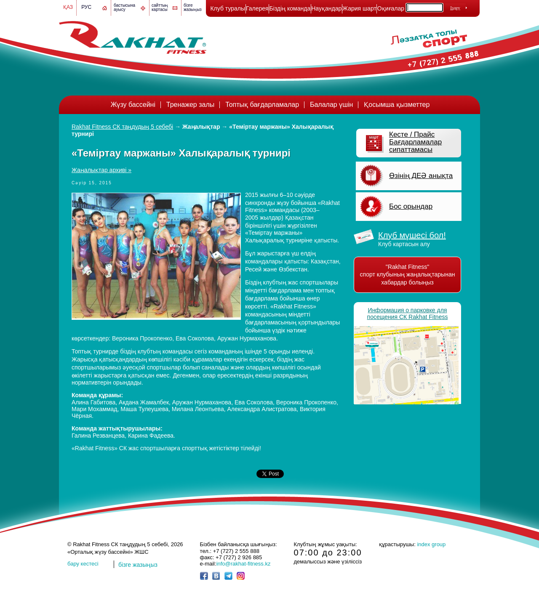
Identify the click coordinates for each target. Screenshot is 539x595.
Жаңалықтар (201, 126)
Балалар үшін (331, 104)
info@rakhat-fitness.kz (243, 563)
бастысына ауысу (124, 7)
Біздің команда (289, 8)
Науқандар (326, 8)
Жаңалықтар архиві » (101, 170)
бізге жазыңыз (193, 7)
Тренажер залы (190, 104)
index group (431, 544)
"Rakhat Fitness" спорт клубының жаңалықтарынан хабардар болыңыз (407, 274)
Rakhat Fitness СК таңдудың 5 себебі (122, 126)
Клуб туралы (227, 8)
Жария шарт (359, 8)
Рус (86, 7)
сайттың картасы (160, 7)
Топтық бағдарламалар (262, 104)
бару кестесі (83, 563)
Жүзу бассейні (133, 104)
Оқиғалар (390, 8)
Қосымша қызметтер (397, 104)
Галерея (257, 8)
